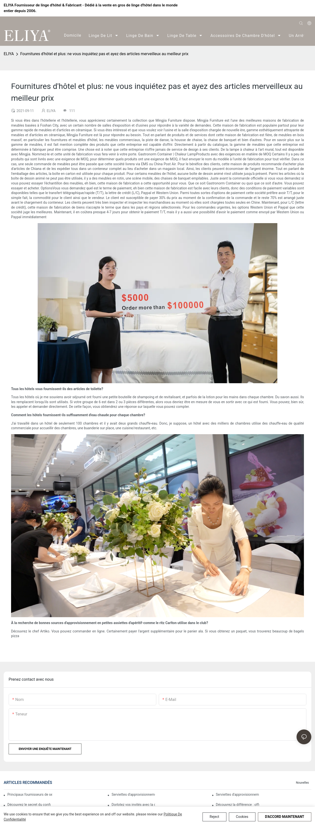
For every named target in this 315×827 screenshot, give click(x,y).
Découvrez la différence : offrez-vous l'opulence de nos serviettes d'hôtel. (237, 805)
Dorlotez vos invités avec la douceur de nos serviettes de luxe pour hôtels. (133, 805)
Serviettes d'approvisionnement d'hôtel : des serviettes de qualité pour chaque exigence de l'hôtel (133, 794)
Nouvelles (302, 782)
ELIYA (9, 53)
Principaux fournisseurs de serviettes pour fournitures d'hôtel (29, 794)
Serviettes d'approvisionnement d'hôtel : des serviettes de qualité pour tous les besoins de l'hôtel (237, 794)
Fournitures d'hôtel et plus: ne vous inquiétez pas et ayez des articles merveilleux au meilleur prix (104, 53)
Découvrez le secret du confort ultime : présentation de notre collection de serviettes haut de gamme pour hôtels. (29, 805)
